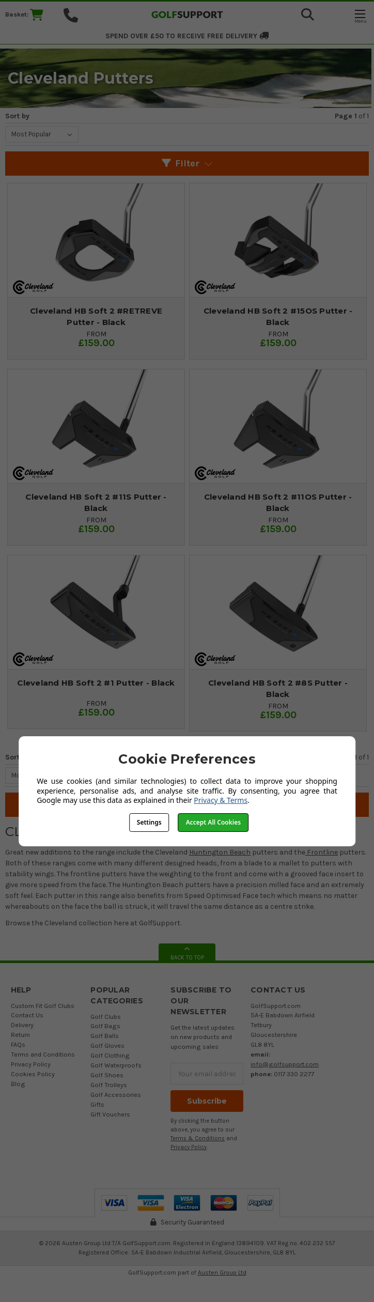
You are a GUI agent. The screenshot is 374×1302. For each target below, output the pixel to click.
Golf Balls (104, 1036)
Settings (149, 822)
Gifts (97, 1104)
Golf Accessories (115, 1094)
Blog (18, 1084)
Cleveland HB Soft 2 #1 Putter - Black (96, 683)
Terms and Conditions (43, 1054)
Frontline (321, 852)
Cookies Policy (33, 1074)
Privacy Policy (31, 1064)
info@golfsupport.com (285, 1064)
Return (20, 1034)
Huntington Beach (220, 852)
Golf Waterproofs (116, 1065)
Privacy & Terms (220, 800)
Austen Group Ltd (222, 1272)
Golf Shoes (106, 1075)
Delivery (22, 1025)
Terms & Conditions (197, 1138)
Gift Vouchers (110, 1114)
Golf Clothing (110, 1055)
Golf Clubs (105, 1016)
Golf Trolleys (108, 1085)
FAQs (18, 1044)
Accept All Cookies (213, 822)
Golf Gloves (107, 1045)
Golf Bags (105, 1026)
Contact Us (27, 1015)
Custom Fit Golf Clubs (42, 1006)
